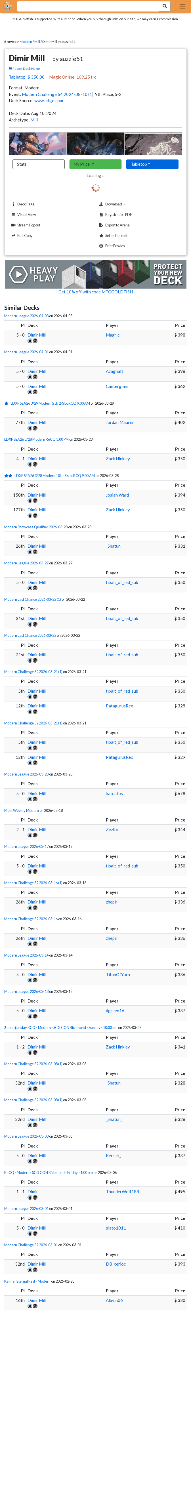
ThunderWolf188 (122, 1191)
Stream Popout (25, 225)
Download (121, 204)
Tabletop (139, 164)
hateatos (114, 793)
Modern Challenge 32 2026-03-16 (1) (33, 883)
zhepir (111, 901)
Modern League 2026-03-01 (26, 1208)
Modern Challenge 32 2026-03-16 (31, 919)
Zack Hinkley (118, 458)
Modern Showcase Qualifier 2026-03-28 (36, 527)
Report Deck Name (24, 68)
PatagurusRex (119, 705)
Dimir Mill (37, 334)
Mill (37, 41)
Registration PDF (115, 214)
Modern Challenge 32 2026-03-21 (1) (33, 671)
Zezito (112, 829)
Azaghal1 (115, 371)
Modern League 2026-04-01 (26, 352)
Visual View (23, 214)
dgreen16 (115, 1010)
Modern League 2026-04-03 (26, 316)
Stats (22, 164)
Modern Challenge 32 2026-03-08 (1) (33, 1064)
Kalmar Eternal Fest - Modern (27, 1281)
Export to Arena (114, 225)
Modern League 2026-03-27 (26, 563)
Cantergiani (117, 386)
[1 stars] (7, 403)
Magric (112, 334)
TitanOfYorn (118, 974)
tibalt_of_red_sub (122, 582)
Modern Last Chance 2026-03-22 (30, 635)
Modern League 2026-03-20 (26, 774)
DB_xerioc (116, 1263)
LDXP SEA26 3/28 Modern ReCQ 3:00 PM (36, 439)
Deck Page (22, 204)
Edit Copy (21, 235)
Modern (26, 41)
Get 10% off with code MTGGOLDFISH (95, 291)
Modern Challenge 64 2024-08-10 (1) (57, 94)
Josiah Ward (117, 494)
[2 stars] (9, 475)
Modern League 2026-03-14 (26, 955)
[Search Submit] (165, 6)
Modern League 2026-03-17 (26, 846)
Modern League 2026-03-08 (26, 1136)
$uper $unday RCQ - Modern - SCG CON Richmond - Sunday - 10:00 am (60, 1027)
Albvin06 (114, 1300)
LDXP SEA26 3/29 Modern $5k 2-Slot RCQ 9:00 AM (50, 403)
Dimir (33, 1191)
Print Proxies (111, 246)
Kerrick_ (113, 1155)
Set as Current (112, 235)
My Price (82, 164)
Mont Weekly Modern (21, 810)
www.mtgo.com (48, 100)
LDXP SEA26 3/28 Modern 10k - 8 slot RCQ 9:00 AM (54, 475)
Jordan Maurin (119, 422)
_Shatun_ (114, 546)
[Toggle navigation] (182, 6)
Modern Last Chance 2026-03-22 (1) (32, 599)
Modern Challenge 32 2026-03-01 (31, 1245)
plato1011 (116, 1227)
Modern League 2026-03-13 (26, 991)
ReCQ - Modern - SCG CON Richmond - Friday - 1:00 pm (48, 1172)
